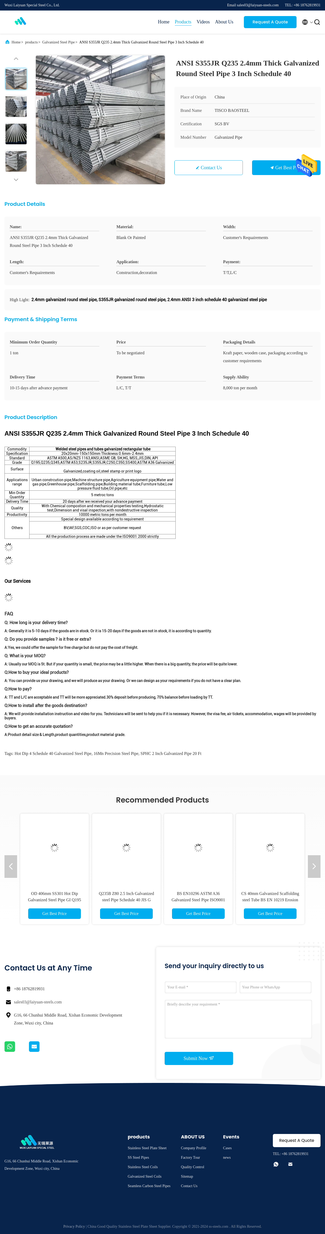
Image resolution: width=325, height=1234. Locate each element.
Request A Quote (270, 22)
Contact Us (211, 167)
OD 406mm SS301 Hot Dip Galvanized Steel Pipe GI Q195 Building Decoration (54, 899)
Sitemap (187, 1176)
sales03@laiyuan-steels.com (38, 1002)
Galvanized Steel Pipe (58, 42)
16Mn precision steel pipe (115, 753)
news (227, 1158)
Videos (203, 21)
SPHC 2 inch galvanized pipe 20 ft (171, 753)
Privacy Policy (74, 1226)
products (31, 42)
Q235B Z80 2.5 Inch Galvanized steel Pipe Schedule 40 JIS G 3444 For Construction (126, 899)
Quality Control (192, 1167)
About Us (224, 21)
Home (164, 21)
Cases (227, 1148)
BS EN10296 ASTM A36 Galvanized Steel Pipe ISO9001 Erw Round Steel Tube (198, 899)
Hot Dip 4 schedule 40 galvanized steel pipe (52, 753)
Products (183, 21)
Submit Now (199, 1058)
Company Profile (193, 1148)
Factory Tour (190, 1158)
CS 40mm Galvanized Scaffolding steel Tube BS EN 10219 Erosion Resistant (270, 899)
